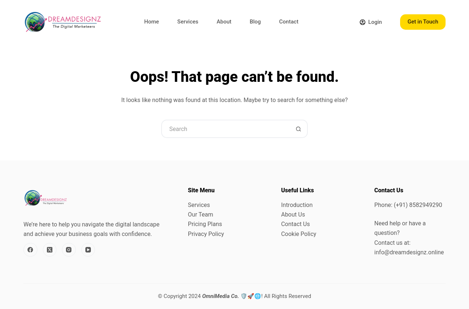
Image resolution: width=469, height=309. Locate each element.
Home (151, 21)
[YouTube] (88, 250)
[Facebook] (30, 250)
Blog (255, 21)
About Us (293, 214)
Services (187, 21)
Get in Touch (422, 21)
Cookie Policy (298, 233)
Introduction (297, 204)
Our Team (200, 214)
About (224, 21)
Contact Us (295, 224)
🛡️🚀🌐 (231, 296)
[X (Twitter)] (50, 250)
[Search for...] (225, 129)
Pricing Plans (205, 224)
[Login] (371, 22)
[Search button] (298, 129)
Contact (289, 21)
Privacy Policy (206, 233)
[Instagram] (69, 250)
